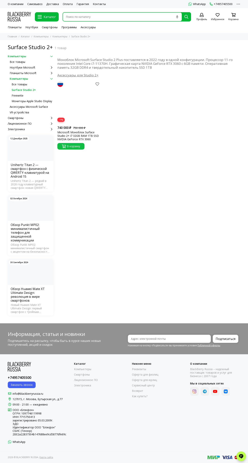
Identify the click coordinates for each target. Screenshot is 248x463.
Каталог (25, 36)
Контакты (99, 4)
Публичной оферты (208, 345)
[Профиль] (201, 17)
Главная (12, 36)
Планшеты (15, 27)
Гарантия (83, 4)
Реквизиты (139, 369)
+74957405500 (221, 4)
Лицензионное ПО (30, 124)
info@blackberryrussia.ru (28, 393)
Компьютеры (41, 36)
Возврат (137, 391)
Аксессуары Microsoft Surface (29, 107)
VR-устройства (19, 112)
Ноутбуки (31, 27)
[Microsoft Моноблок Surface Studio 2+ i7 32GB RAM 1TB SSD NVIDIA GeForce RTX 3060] (78, 102)
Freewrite (17, 95)
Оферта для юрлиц (144, 380)
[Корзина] (233, 17)
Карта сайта (46, 457)
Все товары (17, 62)
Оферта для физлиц (145, 374)
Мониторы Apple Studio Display (32, 101)
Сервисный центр (143, 385)
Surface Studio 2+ (24, 90)
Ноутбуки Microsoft (31, 67)
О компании (15, 4)
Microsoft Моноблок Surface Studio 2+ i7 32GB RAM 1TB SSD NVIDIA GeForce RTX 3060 (78, 136)
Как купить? (139, 396)
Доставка (52, 4)
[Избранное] (217, 17)
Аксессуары (88, 27)
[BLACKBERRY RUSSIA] (19, 16)
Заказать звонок (22, 385)
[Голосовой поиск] (177, 16)
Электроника (30, 129)
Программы (69, 27)
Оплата (68, 4)
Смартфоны (50, 27)
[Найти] (186, 16)
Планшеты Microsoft (31, 73)
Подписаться (225, 339)
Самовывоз (34, 4)
